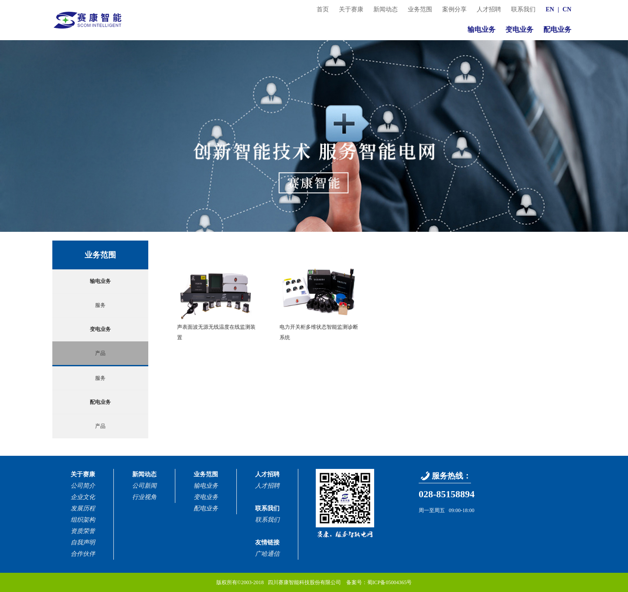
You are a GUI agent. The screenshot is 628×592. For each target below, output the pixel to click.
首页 (323, 9)
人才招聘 (489, 9)
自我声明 (83, 542)
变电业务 (519, 29)
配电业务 (557, 29)
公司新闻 (144, 485)
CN (567, 9)
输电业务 (481, 29)
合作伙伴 (83, 554)
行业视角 (144, 497)
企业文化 (83, 497)
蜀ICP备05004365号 (389, 582)
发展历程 (83, 508)
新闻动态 (385, 9)
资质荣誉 (83, 531)
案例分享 (454, 9)
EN (550, 9)
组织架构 (83, 519)
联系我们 (523, 9)
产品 (100, 353)
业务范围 (420, 9)
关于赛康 (351, 9)
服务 (100, 305)
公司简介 (83, 485)
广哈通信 (267, 554)
